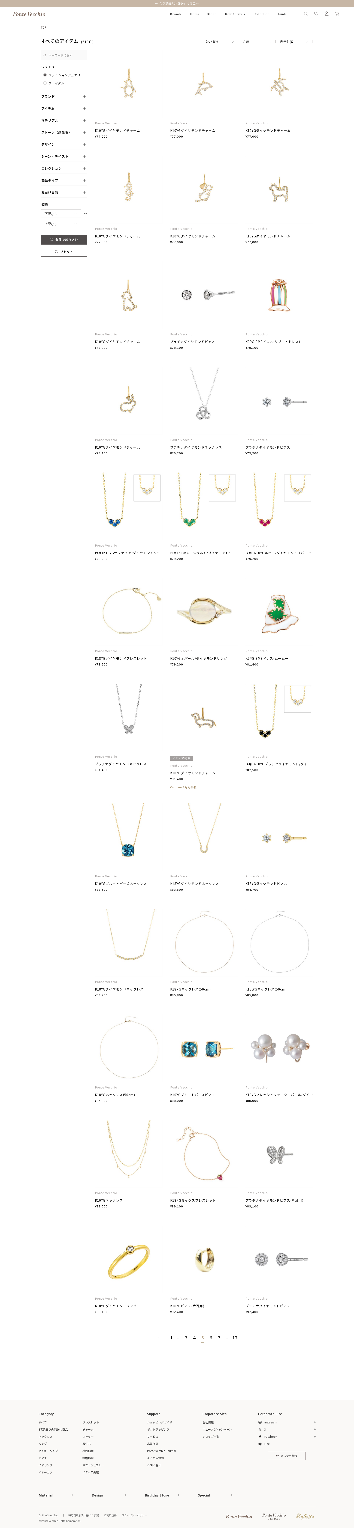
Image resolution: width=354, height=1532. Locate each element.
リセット (63, 251)
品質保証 (152, 1444)
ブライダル (57, 83)
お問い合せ (154, 1465)
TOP (44, 27)
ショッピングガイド (159, 1422)
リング (43, 1444)
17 (235, 1338)
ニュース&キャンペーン (217, 1429)
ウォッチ (88, 1436)
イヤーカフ (45, 1472)
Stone (212, 14)
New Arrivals (235, 14)
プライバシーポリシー (134, 1515)
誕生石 (86, 1444)
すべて (43, 1422)
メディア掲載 (90, 1472)
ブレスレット (90, 1422)
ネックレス (45, 1436)
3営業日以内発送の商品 (53, 1429)
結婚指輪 (88, 1458)
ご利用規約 (110, 1515)
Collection (262, 14)
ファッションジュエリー (66, 75)
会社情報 (208, 1422)
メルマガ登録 (286, 1456)
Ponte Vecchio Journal (161, 1451)
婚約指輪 (88, 1451)
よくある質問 (155, 1458)
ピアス (43, 1458)
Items (194, 14)
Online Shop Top (48, 1515)
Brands (176, 14)
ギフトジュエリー (93, 1465)
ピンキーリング (48, 1451)
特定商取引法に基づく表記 (83, 1515)
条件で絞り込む (64, 239)
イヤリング (45, 1465)
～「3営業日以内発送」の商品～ (177, 3)
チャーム (88, 1429)
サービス (152, 1436)
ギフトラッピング (158, 1429)
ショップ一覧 (211, 1436)
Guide (282, 14)
